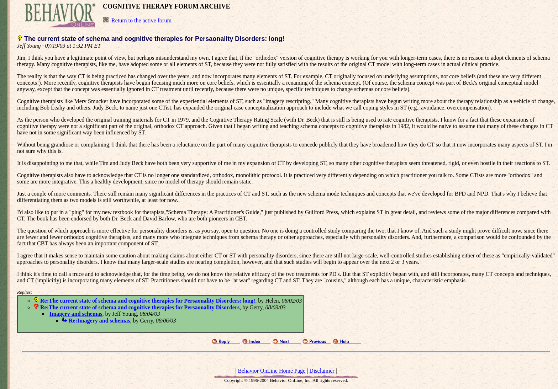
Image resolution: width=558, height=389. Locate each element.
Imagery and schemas (75, 314)
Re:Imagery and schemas (99, 321)
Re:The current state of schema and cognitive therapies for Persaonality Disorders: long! (147, 301)
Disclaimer (321, 371)
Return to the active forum (141, 20)
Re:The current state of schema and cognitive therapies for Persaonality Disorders (139, 307)
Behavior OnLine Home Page (271, 371)
